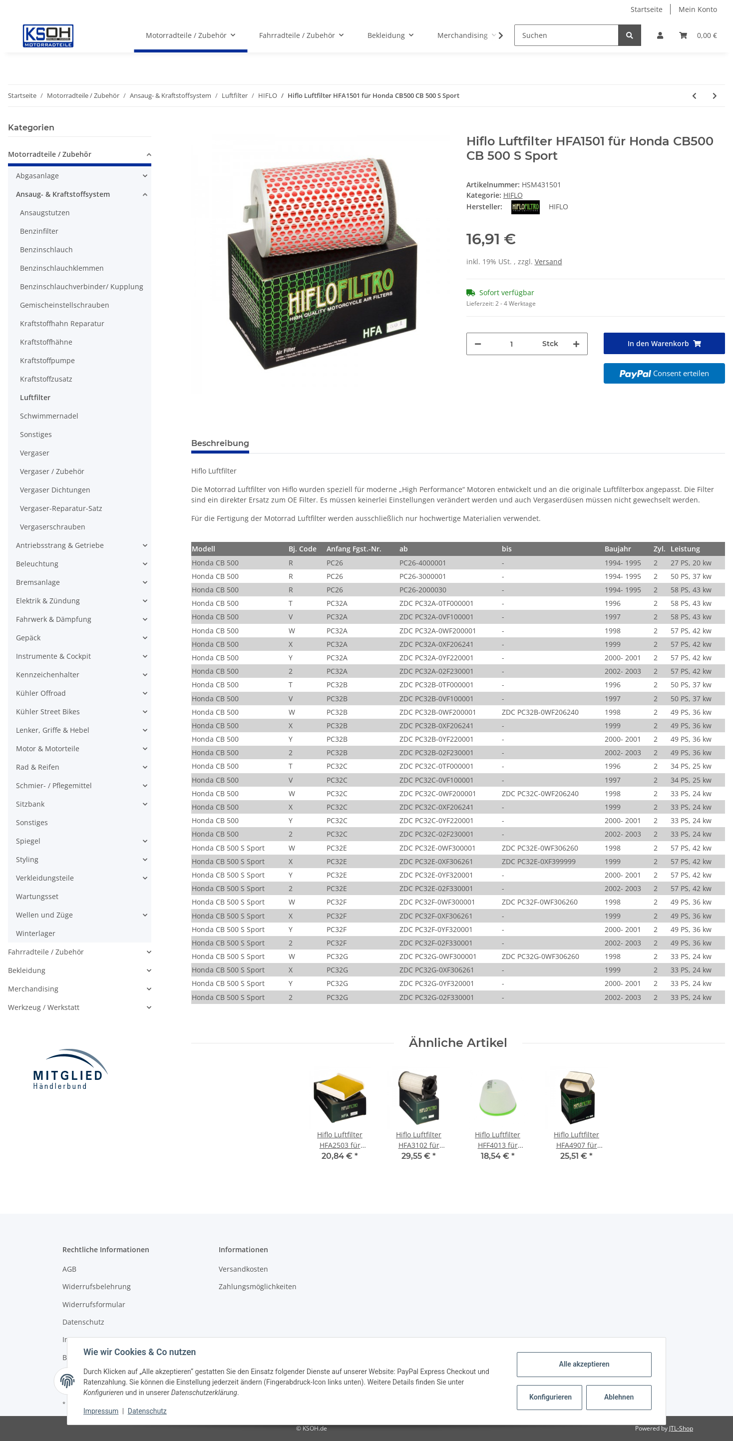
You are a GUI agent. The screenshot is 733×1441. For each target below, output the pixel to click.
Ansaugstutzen (45, 212)
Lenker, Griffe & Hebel (52, 730)
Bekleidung (26, 970)
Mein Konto (698, 9)
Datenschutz (83, 1322)
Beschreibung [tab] (220, 443)
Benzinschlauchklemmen (62, 268)
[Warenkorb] (698, 35)
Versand (548, 261)
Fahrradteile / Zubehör (46, 952)
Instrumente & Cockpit (53, 656)
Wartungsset (37, 896)
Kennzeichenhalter (47, 674)
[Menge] (511, 344)
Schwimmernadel (49, 416)
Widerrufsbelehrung (96, 1286)
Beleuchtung (37, 563)
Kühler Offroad (41, 693)
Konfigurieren (550, 1397)
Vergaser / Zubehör (52, 471)
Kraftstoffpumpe (47, 360)
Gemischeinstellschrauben (64, 305)
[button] (660, 35)
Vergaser (34, 453)
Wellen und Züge (44, 915)
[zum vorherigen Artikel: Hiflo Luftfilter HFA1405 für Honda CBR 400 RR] (694, 95)
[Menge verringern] (478, 344)
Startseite (647, 9)
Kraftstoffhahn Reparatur (62, 323)
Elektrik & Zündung (48, 600)
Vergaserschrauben (52, 526)
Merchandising (33, 988)
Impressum (100, 1411)
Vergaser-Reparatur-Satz (61, 508)
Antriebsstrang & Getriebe (60, 545)
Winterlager (35, 933)
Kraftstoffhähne (46, 342)
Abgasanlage (37, 175)
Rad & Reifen (37, 767)
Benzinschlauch (46, 249)
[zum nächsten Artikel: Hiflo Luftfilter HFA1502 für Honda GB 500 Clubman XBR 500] (715, 95)
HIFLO (513, 195)
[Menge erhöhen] (576, 344)
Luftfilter (35, 397)
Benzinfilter (39, 231)
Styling (27, 859)
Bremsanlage (38, 582)
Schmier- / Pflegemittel (54, 785)
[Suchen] (566, 35)
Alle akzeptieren (584, 1364)
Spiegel (28, 841)
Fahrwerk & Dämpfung (53, 619)
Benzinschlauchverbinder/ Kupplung (81, 286)
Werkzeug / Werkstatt (43, 1007)
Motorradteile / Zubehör (49, 154)
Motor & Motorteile (47, 748)
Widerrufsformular (93, 1304)
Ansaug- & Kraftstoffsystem (63, 194)
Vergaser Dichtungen (55, 489)
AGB (69, 1269)
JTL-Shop (681, 1428)
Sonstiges (36, 434)
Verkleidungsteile (45, 878)
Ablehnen (619, 1397)
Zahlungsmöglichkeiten (258, 1286)
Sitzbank (30, 804)
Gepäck (28, 637)
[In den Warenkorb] (199, 128)
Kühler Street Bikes (48, 711)
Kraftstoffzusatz (46, 379)
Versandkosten (243, 1269)
